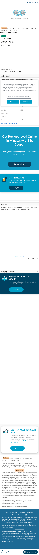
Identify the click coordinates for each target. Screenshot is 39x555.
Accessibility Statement (17, 514)
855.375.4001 (33, 2)
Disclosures (30, 512)
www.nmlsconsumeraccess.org (18, 534)
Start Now (19, 164)
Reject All (12, 101)
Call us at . (20, 441)
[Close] (35, 82)
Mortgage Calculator (19, 272)
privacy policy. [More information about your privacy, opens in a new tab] (8, 91)
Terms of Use (22, 512)
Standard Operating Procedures (28, 494)
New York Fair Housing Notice (8, 32)
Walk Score (19, 204)
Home (6, 512)
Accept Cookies (26, 101)
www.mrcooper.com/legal (14, 536)
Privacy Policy (13, 512)
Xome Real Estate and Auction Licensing (11, 517)
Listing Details (19, 76)
